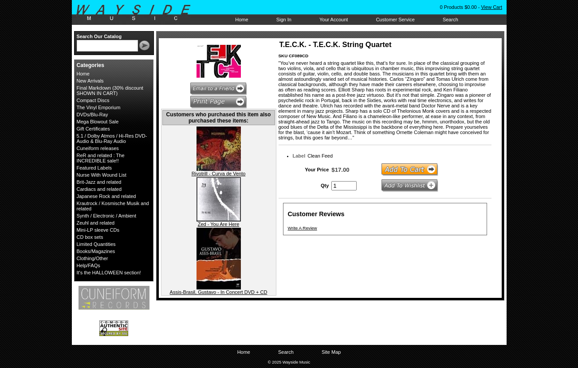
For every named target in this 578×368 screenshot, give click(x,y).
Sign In (283, 19)
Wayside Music (138, 13)
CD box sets (90, 237)
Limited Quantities (96, 244)
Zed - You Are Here (219, 224)
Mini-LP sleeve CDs (98, 230)
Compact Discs (93, 100)
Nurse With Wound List (101, 175)
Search (450, 19)
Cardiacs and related (99, 189)
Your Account (333, 19)
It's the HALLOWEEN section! (109, 272)
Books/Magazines (96, 251)
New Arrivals (90, 80)
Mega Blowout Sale (98, 121)
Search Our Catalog (99, 36)
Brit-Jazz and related (99, 182)
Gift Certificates (93, 128)
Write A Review (302, 228)
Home (241, 19)
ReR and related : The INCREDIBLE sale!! (101, 158)
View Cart (491, 7)
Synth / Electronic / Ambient (107, 215)
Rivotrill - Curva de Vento (219, 173)
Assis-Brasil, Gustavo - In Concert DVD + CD (218, 292)
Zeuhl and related (96, 223)
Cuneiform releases (98, 148)
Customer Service (395, 19)
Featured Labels (94, 167)
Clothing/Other (92, 258)
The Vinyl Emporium (99, 107)
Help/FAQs (88, 265)
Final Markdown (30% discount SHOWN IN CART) (110, 90)
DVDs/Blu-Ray (92, 114)
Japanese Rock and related (106, 196)
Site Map (331, 352)
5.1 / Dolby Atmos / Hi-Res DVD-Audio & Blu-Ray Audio (112, 138)
